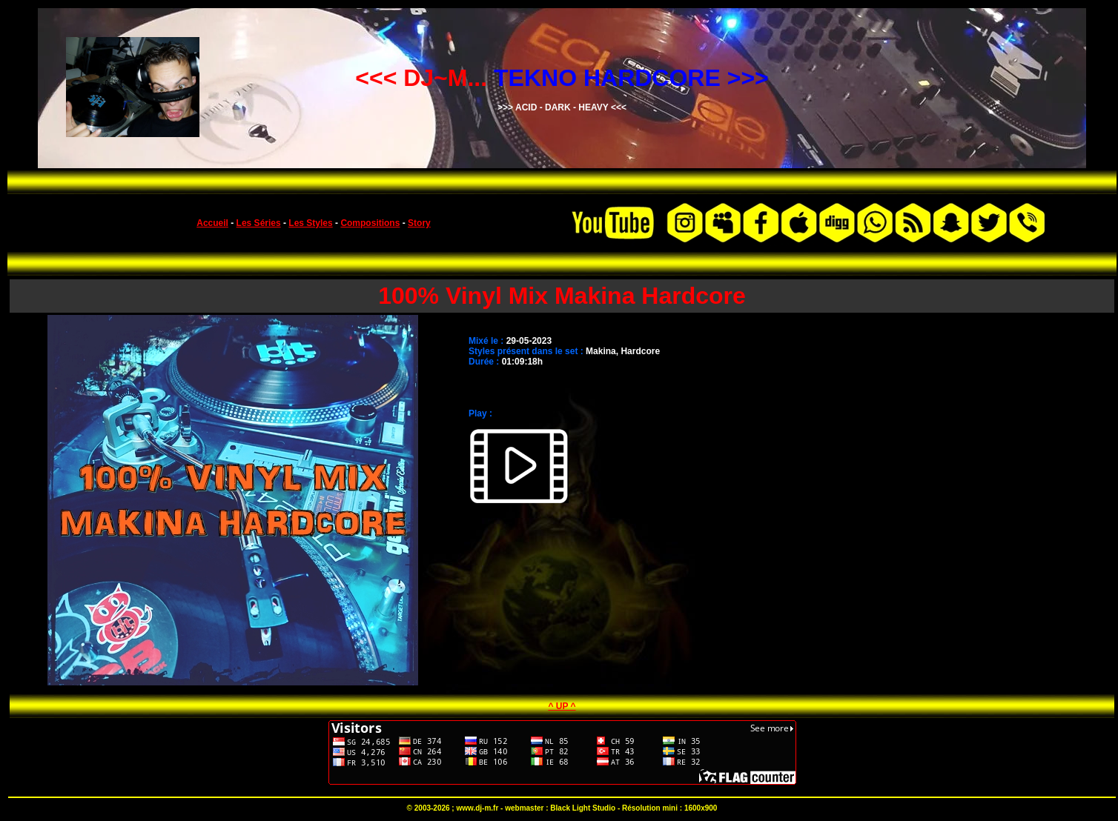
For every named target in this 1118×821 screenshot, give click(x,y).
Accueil (212, 223)
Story (419, 223)
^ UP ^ (561, 706)
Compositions (370, 223)
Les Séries (258, 223)
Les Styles (310, 223)
